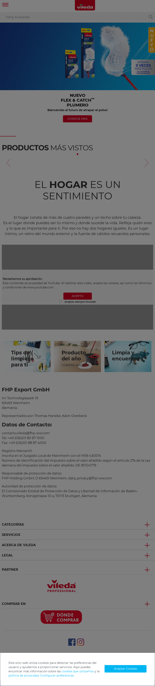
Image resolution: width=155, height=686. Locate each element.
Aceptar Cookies (125, 669)
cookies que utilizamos (78, 671)
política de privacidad (23, 675)
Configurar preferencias (57, 675)
